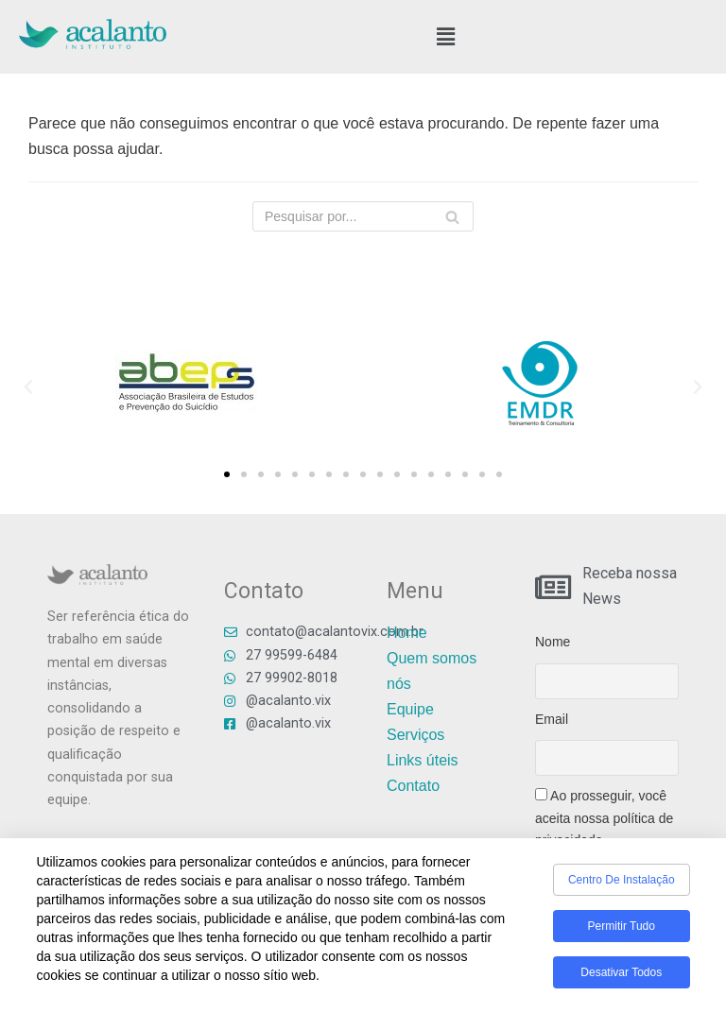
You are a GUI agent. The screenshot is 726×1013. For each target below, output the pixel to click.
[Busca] (452, 216)
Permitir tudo (621, 929)
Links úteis (422, 760)
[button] (446, 37)
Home (407, 633)
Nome (552, 641)
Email (551, 719)
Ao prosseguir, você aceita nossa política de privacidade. (604, 818)
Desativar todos (621, 976)
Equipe (410, 709)
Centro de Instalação (621, 883)
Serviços (415, 735)
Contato (413, 786)
